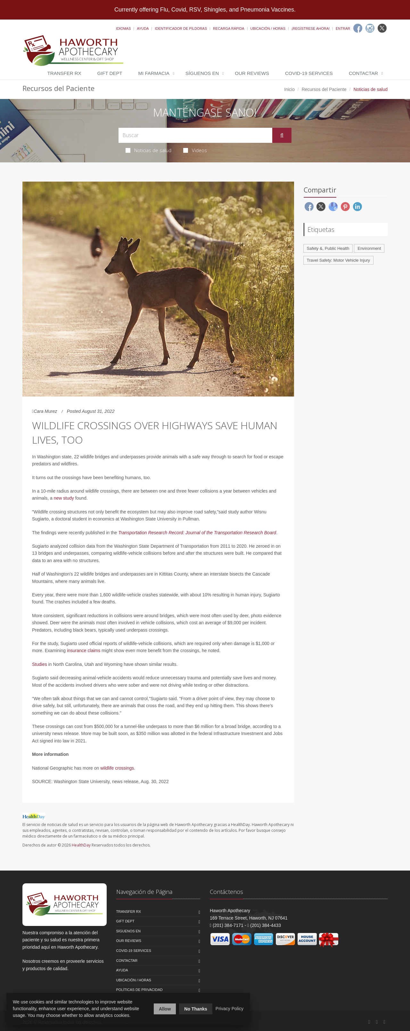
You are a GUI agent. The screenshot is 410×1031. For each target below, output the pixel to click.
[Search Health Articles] (195, 135)
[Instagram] (369, 28)
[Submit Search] (281, 135)
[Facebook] (357, 28)
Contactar (363, 73)
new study (64, 498)
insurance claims (83, 650)
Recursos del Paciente (324, 89)
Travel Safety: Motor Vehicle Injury (338, 260)
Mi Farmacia (154, 73)
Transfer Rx (64, 73)
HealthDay (81, 845)
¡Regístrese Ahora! (310, 28)
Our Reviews (252, 73)
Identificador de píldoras (181, 28)
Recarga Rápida (228, 28)
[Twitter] (382, 28)
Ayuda (143, 28)
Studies (39, 664)
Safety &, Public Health (328, 248)
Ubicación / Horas (267, 28)
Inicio (289, 89)
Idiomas (123, 28)
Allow (165, 1008)
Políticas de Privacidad (139, 990)
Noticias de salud (148, 150)
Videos (195, 150)
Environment (369, 248)
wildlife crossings (117, 768)
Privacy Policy (229, 1008)
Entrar (343, 28)
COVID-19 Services (309, 73)
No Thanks (195, 1008)
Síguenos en (202, 73)
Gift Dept (109, 73)
